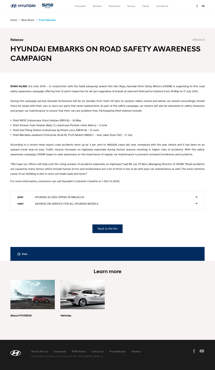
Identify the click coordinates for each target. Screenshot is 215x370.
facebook (194, 351)
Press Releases (117, 351)
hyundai (32, 5)
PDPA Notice (79, 351)
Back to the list (107, 229)
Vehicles (97, 6)
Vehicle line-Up (39, 351)
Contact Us (162, 6)
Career (145, 6)
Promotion (80, 6)
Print (24, 254)
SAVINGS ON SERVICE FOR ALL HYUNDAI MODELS (66, 203)
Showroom (114, 6)
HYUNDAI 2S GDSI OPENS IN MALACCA (59, 197)
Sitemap (135, 351)
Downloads (60, 351)
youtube (201, 351)
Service (131, 6)
